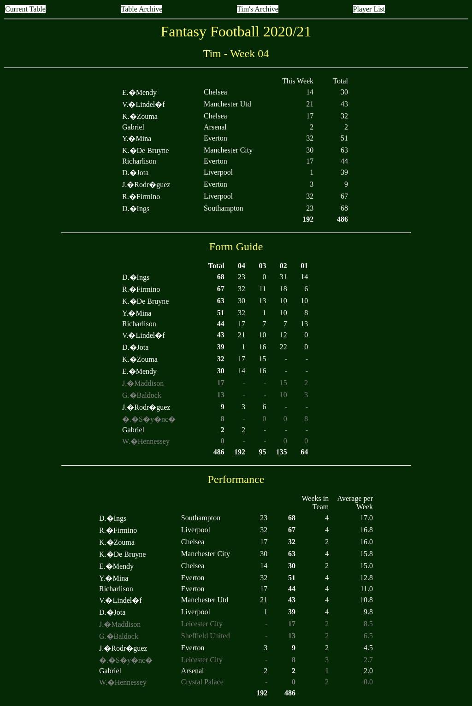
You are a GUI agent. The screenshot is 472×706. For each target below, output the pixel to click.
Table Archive (142, 9)
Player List (369, 9)
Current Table (25, 9)
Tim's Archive (257, 9)
